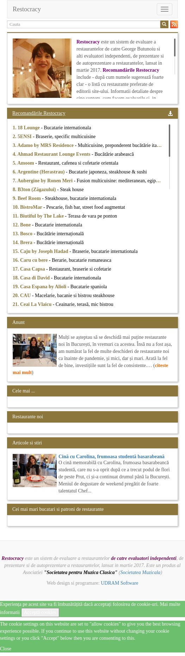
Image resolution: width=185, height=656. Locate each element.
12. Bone (22, 224)
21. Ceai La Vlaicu (33, 304)
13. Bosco (23, 233)
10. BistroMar (28, 207)
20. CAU (22, 295)
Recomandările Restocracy (38, 113)
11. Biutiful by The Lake (39, 216)
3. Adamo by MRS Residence (44, 145)
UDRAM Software (119, 583)
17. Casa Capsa (29, 269)
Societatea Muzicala (140, 572)
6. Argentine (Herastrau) (39, 172)
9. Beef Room (27, 198)
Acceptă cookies (40, 612)
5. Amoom (24, 163)
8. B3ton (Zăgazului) (35, 189)
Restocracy (27, 9)
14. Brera (23, 242)
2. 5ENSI (23, 136)
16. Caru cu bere (31, 260)
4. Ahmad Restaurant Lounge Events (52, 154)
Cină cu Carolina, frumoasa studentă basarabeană (111, 456)
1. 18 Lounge (27, 127)
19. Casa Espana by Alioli (40, 286)
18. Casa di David (32, 277)
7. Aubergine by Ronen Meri (43, 180)
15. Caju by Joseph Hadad (41, 251)
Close (5, 648)
